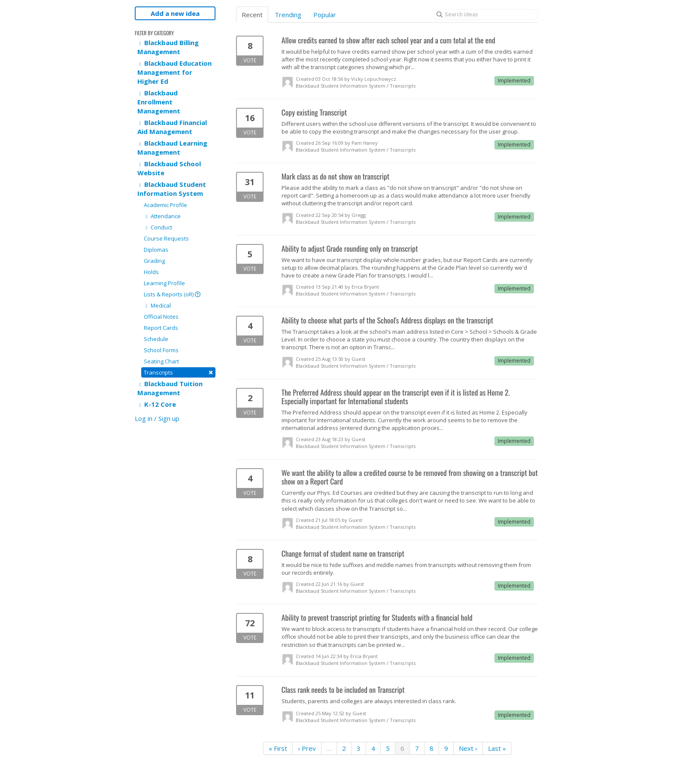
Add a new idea (175, 13)
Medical (157, 305)
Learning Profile (164, 283)
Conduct (158, 227)
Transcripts (178, 372)
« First (278, 748)
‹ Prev (307, 748)
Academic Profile (165, 205)
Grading (154, 261)
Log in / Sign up (157, 418)
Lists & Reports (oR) (172, 294)
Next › (468, 748)
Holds (151, 272)
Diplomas (156, 249)
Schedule (156, 339)
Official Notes (161, 316)
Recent (252, 14)
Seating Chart (161, 361)
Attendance (162, 216)
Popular (324, 14)
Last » (497, 748)
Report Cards (161, 328)
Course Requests (166, 238)
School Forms (161, 350)
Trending (288, 14)
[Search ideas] (486, 14)
